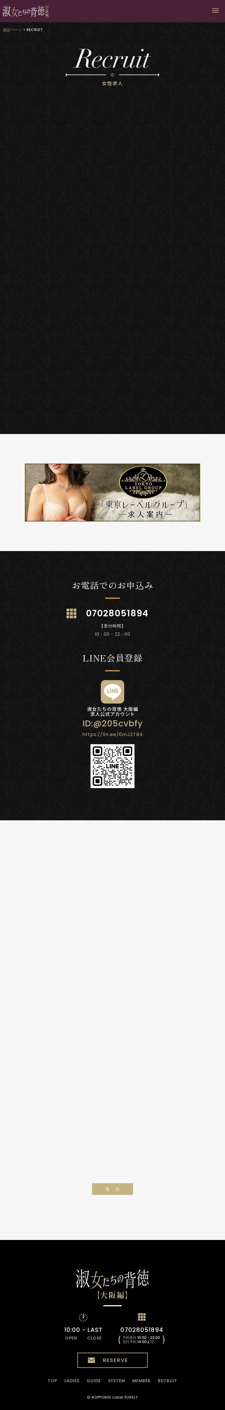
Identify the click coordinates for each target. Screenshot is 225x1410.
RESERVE (115, 1360)
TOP (52, 1381)
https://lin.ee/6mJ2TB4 (112, 734)
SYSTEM (116, 1381)
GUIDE (94, 1381)
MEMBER (141, 1381)
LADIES (71, 1381)
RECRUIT (167, 1381)
